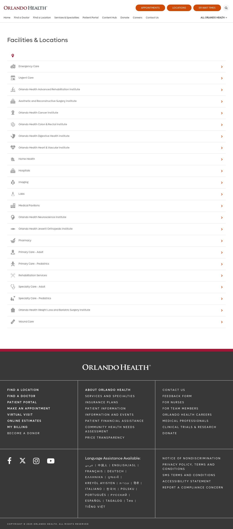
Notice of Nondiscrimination (192, 458)
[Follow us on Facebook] (9, 461)
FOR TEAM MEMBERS (181, 408)
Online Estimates (24, 421)
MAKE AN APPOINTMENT (28, 408)
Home (7, 17)
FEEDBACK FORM (177, 396)
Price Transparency (105, 437)
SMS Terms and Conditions (189, 475)
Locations (179, 7)
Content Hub (109, 17)
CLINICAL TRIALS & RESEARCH (189, 427)
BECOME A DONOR (23, 433)
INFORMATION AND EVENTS (109, 415)
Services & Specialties (66, 17)
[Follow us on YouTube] (51, 461)
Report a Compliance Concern (193, 487)
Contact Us (152, 17)
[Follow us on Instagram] (36, 461)
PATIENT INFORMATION (105, 408)
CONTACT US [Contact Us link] (174, 390)
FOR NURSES (173, 402)
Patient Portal (90, 17)
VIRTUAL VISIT (20, 415)
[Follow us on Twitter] (22, 459)
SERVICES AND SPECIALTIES (110, 396)
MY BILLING (17, 427)
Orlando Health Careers (187, 415)
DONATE (170, 433)
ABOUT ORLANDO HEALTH (108, 390)
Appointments (150, 7)
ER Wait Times (207, 7)
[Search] (226, 8)
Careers (137, 17)
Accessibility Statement (187, 481)
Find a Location (42, 17)
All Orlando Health (213, 17)
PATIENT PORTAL (22, 402)
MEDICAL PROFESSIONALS (186, 421)
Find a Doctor (21, 17)
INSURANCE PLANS (101, 402)
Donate (125, 17)
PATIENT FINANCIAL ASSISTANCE (114, 421)
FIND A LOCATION (23, 390)
